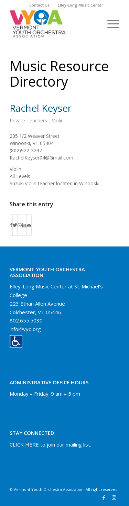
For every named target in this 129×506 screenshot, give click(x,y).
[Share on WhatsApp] (20, 225)
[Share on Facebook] (11, 225)
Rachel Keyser (41, 107)
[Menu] (109, 23)
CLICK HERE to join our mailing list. (50, 444)
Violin (58, 120)
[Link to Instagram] (114, 497)
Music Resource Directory (59, 73)
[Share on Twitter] (15, 225)
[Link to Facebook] (104, 497)
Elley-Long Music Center (80, 5)
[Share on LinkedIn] (24, 225)
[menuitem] (39, 5)
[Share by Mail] (29, 225)
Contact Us (39, 5)
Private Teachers (28, 120)
